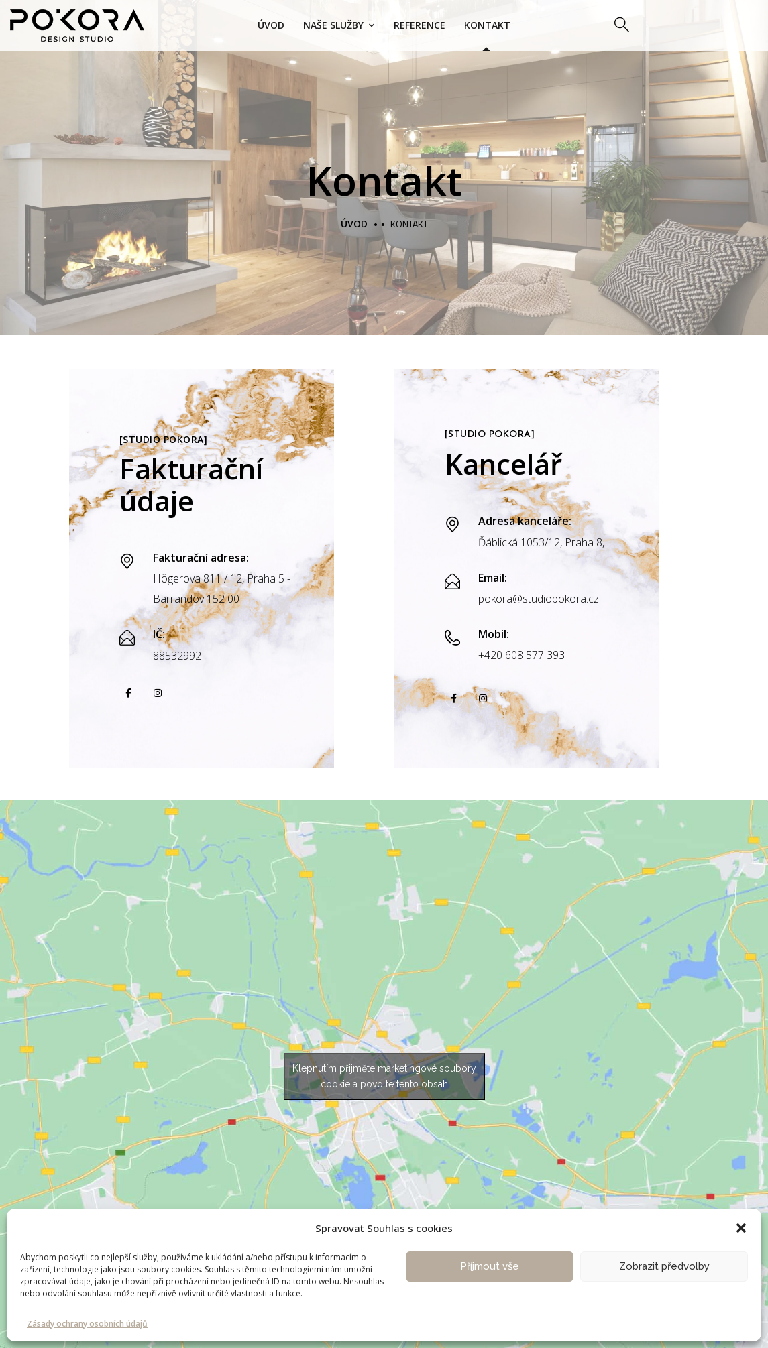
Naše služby (333, 25)
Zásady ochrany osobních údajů (87, 1323)
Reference (419, 25)
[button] (741, 1228)
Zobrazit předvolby (664, 1266)
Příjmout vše (489, 1266)
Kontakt (487, 25)
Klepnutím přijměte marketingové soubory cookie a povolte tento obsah (384, 1076)
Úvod (271, 25)
